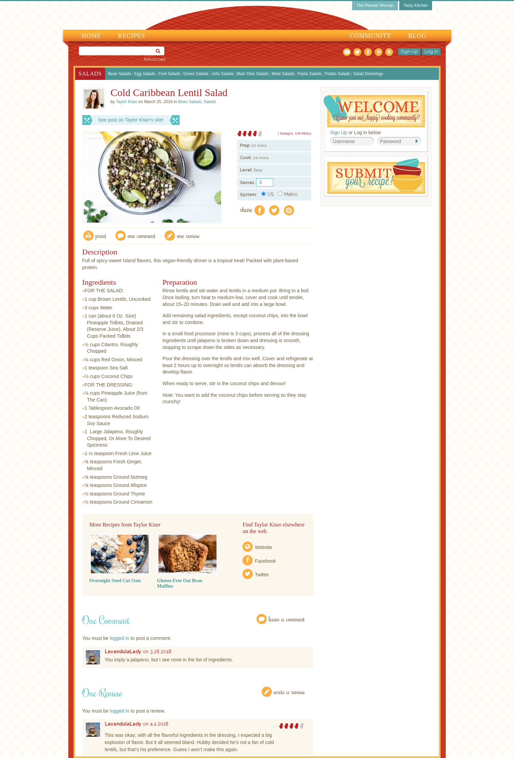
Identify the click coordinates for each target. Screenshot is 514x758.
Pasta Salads (309, 73)
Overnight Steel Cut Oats (115, 580)
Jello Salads (222, 73)
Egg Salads (144, 73)
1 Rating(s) (285, 133)
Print (101, 235)
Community (370, 35)
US (267, 194)
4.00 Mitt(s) (303, 133)
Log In (431, 51)
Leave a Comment (287, 618)
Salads (90, 73)
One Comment (142, 235)
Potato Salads (337, 73)
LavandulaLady (123, 651)
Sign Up (409, 51)
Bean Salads (119, 73)
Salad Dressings (368, 73)
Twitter (262, 574)
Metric (288, 194)
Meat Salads (283, 73)
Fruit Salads (169, 73)
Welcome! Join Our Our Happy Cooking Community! (374, 111)
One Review (188, 235)
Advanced (155, 59)
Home (91, 35)
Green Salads (195, 73)
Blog (417, 35)
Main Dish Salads (252, 73)
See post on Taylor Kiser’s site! (131, 120)
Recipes (131, 35)
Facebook (265, 561)
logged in (119, 638)
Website (263, 547)
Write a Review (289, 691)
